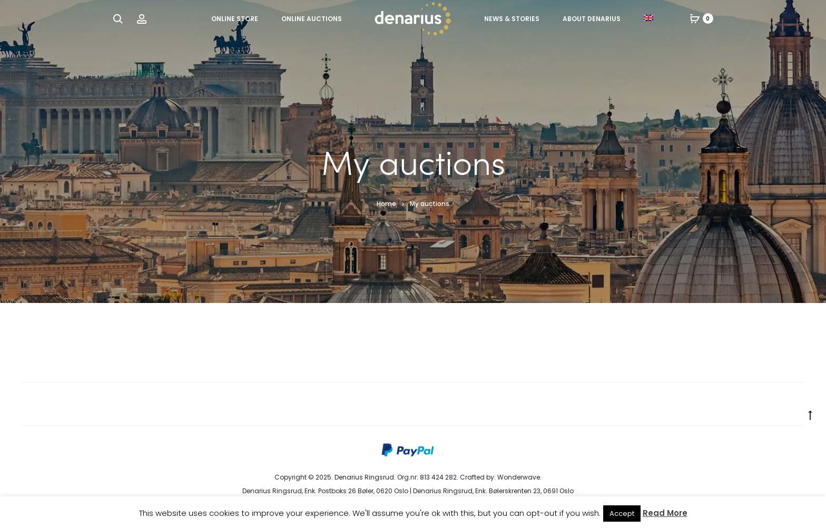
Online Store (234, 18)
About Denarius (592, 18)
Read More (665, 513)
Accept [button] (621, 514)
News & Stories (511, 18)
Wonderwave (518, 477)
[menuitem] (648, 18)
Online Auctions (311, 18)
